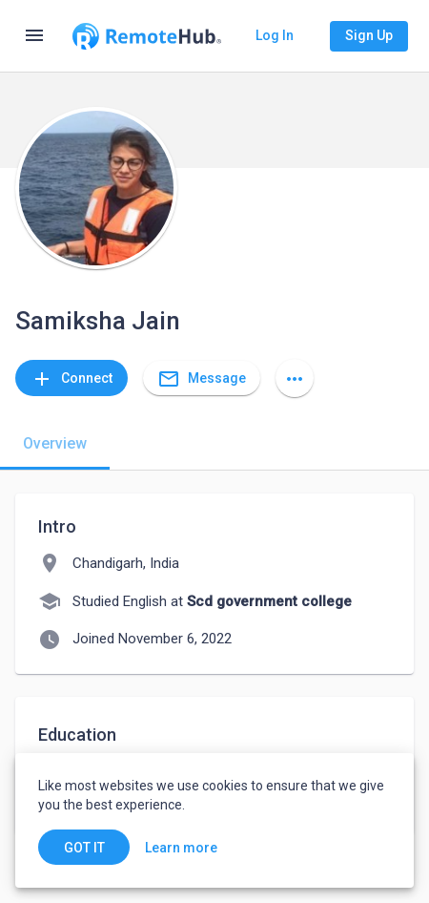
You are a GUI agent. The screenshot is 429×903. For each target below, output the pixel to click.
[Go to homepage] (147, 36)
